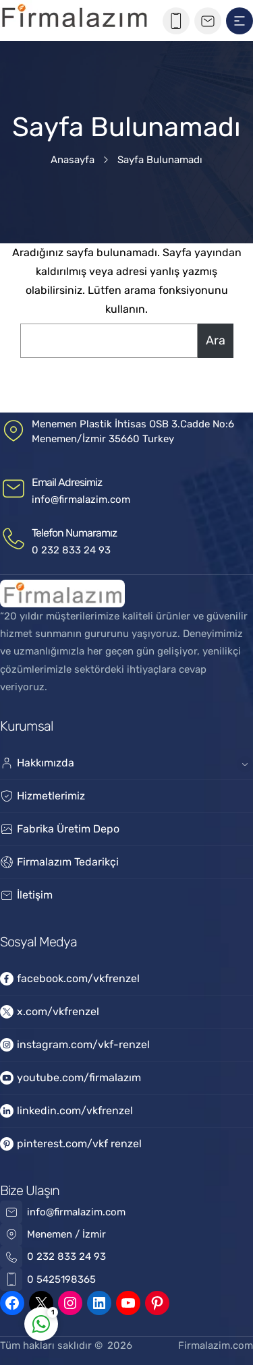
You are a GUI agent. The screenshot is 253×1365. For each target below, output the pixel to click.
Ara (215, 340)
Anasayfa (72, 160)
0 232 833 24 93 (71, 550)
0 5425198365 (61, 1279)
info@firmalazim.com (81, 499)
